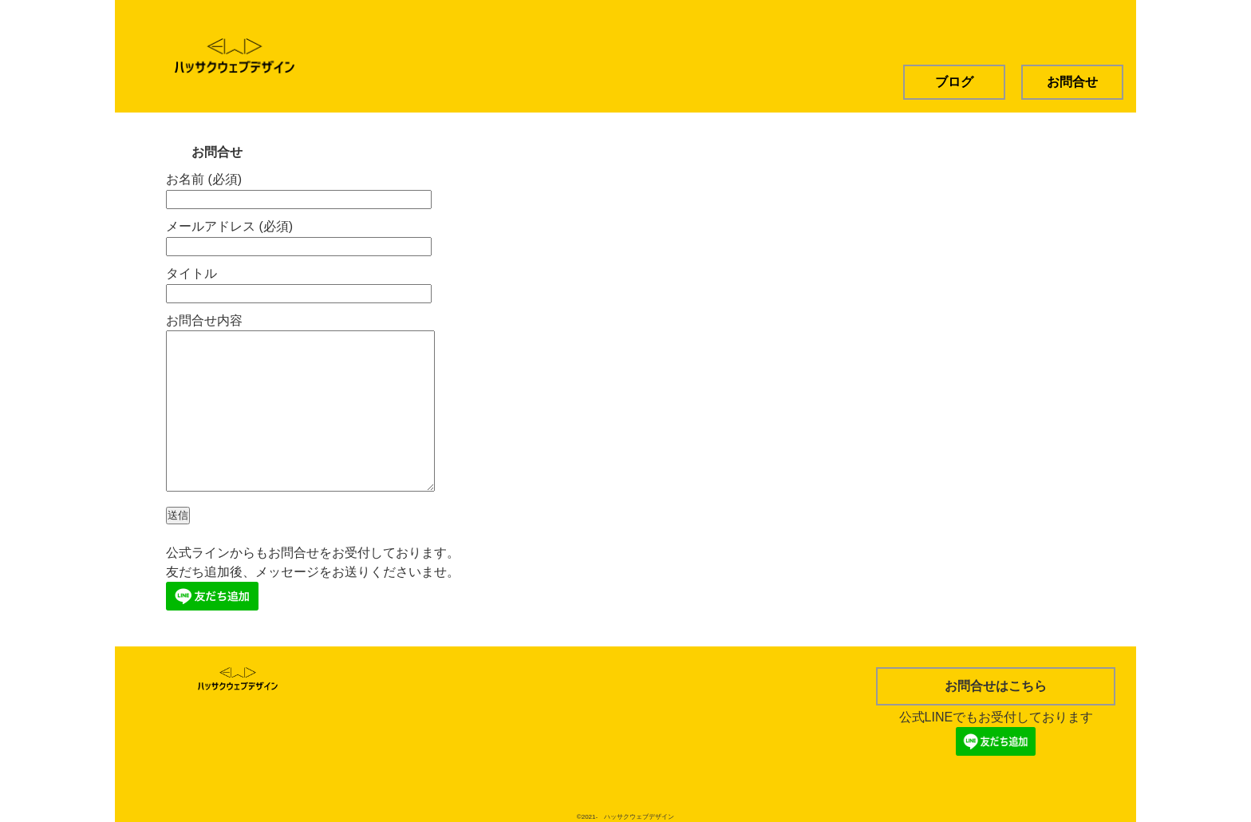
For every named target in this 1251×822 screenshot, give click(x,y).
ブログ (954, 82)
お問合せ (1072, 82)
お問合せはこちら (996, 686)
